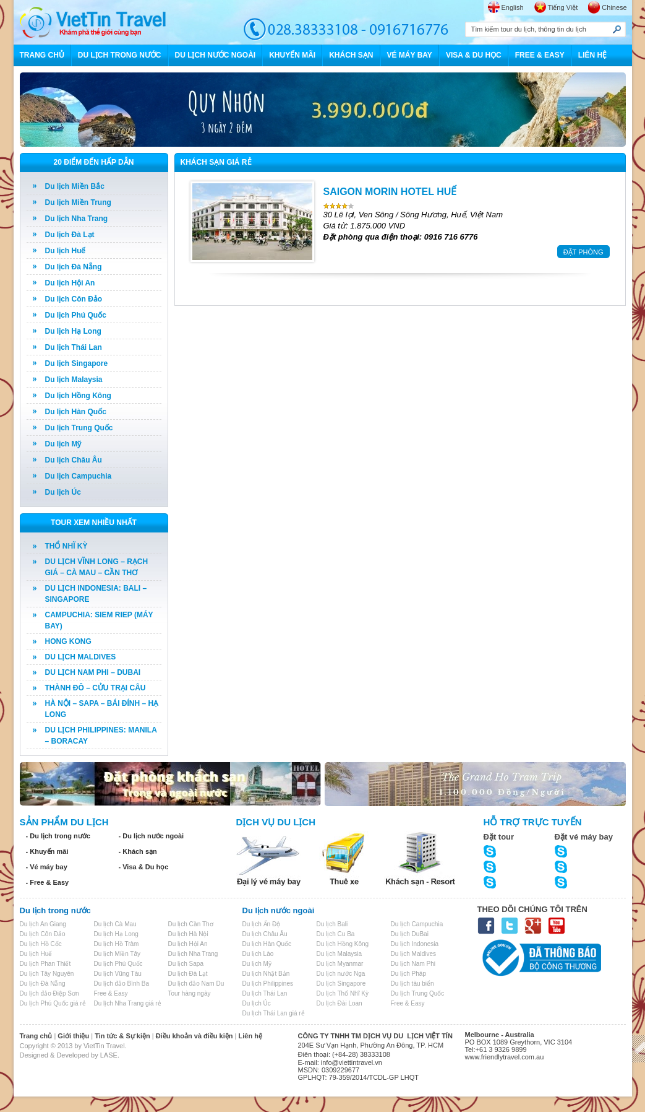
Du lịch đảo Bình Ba (122, 983)
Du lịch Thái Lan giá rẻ (273, 1013)
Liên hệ (250, 1036)
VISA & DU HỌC (474, 55)
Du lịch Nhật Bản (266, 973)
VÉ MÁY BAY (409, 55)
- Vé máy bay (46, 867)
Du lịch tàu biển (412, 983)
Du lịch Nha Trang (76, 218)
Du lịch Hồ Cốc (41, 943)
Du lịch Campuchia (78, 476)
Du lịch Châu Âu (73, 460)
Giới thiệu (73, 1036)
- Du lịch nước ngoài (151, 836)
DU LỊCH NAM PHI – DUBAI (93, 672)
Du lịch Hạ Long (73, 331)
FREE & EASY (540, 55)
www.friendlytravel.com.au (504, 1057)
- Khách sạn (138, 851)
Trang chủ (36, 1036)
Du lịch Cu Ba (336, 934)
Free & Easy (111, 993)
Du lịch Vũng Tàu (118, 973)
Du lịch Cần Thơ (190, 924)
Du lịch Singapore (76, 363)
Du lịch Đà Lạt (70, 234)
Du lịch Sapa (185, 963)
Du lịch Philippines (268, 983)
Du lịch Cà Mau (115, 924)
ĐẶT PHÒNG (583, 252)
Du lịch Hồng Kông (78, 395)
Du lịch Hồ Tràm (116, 943)
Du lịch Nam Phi (413, 963)
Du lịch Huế (65, 250)
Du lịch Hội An (70, 283)
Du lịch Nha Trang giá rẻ (127, 1003)
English (513, 7)
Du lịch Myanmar (340, 963)
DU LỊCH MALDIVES (80, 657)
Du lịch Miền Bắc (75, 186)
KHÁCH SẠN (351, 55)
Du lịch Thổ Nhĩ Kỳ (343, 993)
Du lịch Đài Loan (339, 1003)
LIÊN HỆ (592, 55)
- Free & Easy (47, 882)
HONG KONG (68, 641)
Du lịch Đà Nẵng (73, 267)
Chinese (614, 7)
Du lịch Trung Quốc (79, 428)
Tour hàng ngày (189, 993)
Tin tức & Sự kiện (122, 1036)
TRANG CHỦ (42, 55)
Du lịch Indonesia (415, 943)
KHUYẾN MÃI (292, 55)
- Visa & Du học (144, 867)
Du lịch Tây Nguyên (47, 973)
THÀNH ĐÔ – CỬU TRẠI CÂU (95, 688)
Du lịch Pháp (408, 973)
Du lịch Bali (332, 924)
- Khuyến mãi (47, 851)
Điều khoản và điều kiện (194, 1036)
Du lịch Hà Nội (188, 934)
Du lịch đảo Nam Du (196, 983)
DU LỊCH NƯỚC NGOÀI (215, 55)
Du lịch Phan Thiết (45, 963)
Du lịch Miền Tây (117, 953)
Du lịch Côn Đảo (74, 299)
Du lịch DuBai (410, 934)
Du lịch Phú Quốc (75, 315)
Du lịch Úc (63, 492)
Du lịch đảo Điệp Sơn (49, 993)
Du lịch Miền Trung (78, 202)
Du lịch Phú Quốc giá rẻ (53, 1003)
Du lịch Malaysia (74, 379)
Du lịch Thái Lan (73, 347)
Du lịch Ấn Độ (261, 924)
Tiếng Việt (563, 7)
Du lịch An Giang (43, 924)
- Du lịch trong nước (58, 836)
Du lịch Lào (258, 953)
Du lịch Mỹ (63, 444)
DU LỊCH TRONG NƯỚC (119, 55)
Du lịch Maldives (414, 953)
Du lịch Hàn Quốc (75, 411)
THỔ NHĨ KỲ (66, 546)
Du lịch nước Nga (341, 973)
